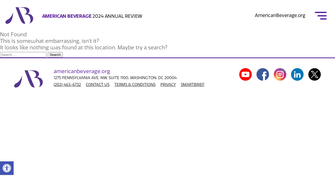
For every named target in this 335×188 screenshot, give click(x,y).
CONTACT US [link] (97, 84)
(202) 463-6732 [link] (67, 84)
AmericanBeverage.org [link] (280, 15)
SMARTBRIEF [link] (193, 84)
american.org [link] (82, 71)
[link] (7, 168)
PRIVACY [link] (168, 84)
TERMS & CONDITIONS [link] (134, 84)
